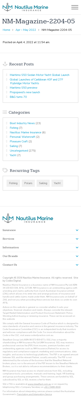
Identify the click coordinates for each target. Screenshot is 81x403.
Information (11, 247)
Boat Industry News (22, 123)
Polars (28, 183)
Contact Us (10, 264)
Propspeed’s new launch (25, 92)
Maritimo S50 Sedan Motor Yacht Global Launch (39, 75)
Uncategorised (19, 151)
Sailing (14, 146)
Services (8, 238)
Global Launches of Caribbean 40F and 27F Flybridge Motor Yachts (36, 81)
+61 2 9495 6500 (52, 387)
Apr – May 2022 (26, 30)
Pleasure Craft (19, 141)
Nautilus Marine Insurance (25, 132)
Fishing (14, 128)
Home (6, 30)
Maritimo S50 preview (23, 88)
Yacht (13, 155)
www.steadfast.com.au (39, 384)
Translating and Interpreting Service (34, 394)
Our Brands (10, 256)
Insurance (9, 230)
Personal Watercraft (22, 137)
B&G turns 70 (18, 97)
